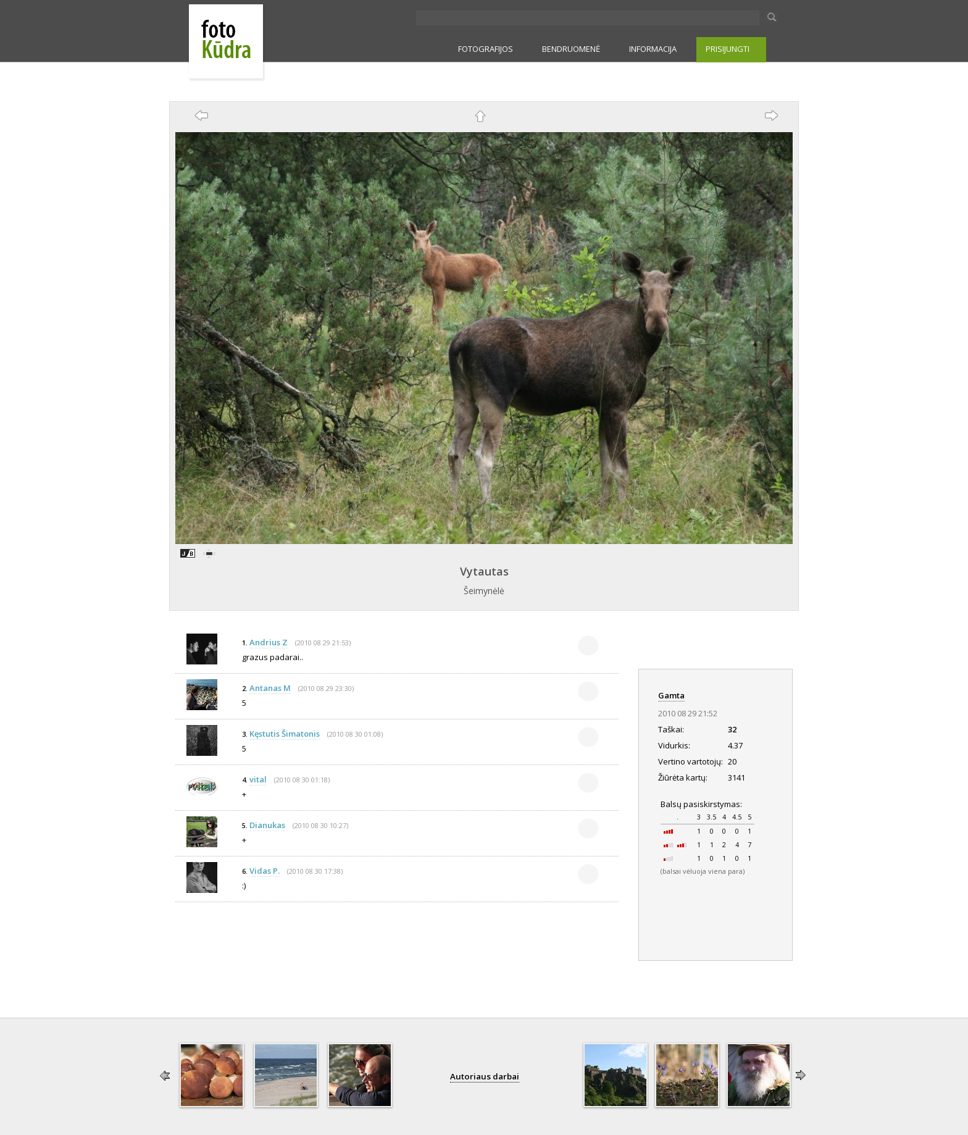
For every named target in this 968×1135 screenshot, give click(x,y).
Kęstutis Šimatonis (284, 733)
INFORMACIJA (653, 48)
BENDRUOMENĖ (571, 48)
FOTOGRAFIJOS (485, 48)
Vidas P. (264, 870)
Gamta (671, 695)
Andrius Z (268, 642)
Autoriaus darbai (484, 1076)
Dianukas (267, 825)
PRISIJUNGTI (727, 48)
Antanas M (270, 687)
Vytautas (484, 571)
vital (258, 779)
